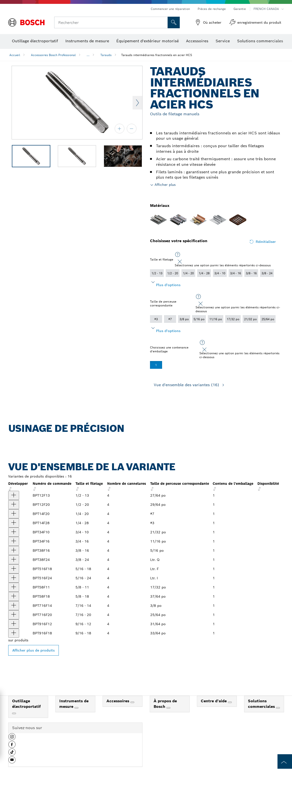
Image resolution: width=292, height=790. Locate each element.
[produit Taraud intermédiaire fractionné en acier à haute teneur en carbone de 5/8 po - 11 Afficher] (13, 587)
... (88, 55)
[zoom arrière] (131, 128)
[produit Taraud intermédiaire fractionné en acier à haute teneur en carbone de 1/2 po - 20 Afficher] (13, 504)
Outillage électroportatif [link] (26, 703)
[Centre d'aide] (230, 702)
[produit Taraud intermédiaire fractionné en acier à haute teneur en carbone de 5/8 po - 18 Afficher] (13, 596)
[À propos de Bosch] (168, 708)
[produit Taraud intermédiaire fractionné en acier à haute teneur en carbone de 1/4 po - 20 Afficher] (13, 513)
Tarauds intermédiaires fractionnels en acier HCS (156, 55)
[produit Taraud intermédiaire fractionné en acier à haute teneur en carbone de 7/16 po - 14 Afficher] (13, 605)
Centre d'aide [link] (214, 700)
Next (137, 102)
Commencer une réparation (170, 9)
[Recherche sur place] (174, 22)
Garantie (239, 9)
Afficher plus (165, 184)
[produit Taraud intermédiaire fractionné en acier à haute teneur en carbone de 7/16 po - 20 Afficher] (13, 614)
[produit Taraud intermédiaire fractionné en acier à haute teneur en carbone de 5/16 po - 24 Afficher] (13, 578)
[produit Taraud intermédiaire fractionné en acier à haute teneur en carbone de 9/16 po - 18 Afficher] (13, 633)
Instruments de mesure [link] (74, 703)
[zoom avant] (119, 128)
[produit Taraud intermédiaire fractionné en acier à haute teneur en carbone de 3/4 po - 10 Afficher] (13, 532)
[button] (11, 738)
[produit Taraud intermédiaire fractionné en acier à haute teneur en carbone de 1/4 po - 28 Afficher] (13, 523)
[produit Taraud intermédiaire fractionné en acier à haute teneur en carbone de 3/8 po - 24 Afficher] (13, 559)
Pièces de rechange (212, 9)
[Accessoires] (132, 702)
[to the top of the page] (284, 761)
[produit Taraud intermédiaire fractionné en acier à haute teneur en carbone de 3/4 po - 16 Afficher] (13, 541)
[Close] (180, 262)
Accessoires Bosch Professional (53, 55)
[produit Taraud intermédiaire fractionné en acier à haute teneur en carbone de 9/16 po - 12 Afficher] (13, 624)
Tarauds (106, 55)
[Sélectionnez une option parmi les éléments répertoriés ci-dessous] (177, 255)
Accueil (14, 55)
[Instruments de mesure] (76, 708)
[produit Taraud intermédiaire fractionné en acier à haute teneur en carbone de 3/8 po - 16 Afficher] (13, 550)
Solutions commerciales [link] (262, 703)
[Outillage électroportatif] (14, 713)
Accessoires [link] (118, 700)
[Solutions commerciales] (278, 708)
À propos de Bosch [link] (165, 703)
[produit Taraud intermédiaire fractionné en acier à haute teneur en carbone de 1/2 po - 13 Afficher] (13, 495)
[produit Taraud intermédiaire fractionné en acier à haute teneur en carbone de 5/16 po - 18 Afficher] (13, 568)
